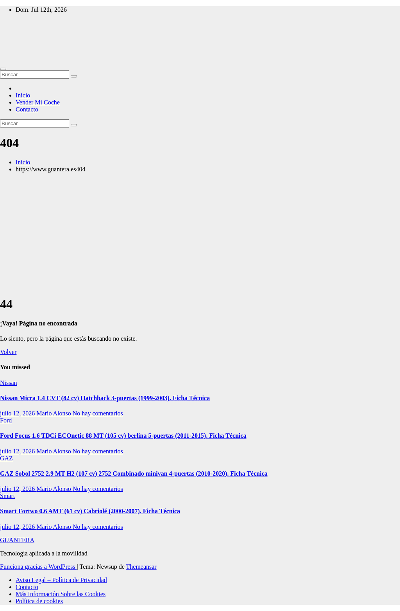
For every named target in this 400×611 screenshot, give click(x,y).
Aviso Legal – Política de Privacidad (61, 580)
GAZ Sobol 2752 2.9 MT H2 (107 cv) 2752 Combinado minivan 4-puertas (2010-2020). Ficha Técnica (134, 473)
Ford (6, 420)
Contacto (27, 109)
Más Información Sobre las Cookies (60, 594)
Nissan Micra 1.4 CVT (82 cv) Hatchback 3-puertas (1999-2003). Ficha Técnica (105, 398)
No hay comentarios (98, 413)
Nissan (8, 382)
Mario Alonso (54, 413)
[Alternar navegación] (3, 69)
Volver (8, 352)
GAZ (6, 458)
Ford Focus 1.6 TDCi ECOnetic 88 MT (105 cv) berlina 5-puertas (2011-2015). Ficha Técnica (123, 435)
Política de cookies (39, 601)
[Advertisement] (200, 234)
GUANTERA (17, 540)
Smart (7, 495)
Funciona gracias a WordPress (38, 566)
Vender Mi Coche (38, 102)
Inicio (23, 95)
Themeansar (141, 566)
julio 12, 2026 (18, 413)
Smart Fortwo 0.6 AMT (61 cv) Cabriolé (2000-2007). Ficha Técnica (90, 511)
